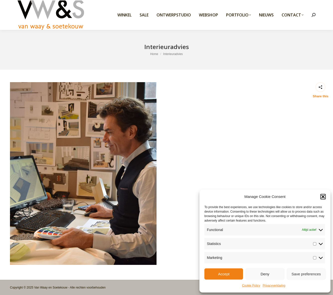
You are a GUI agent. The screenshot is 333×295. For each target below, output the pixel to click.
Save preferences (306, 274)
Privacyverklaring (274, 285)
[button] (323, 196)
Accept (224, 274)
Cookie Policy (251, 285)
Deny (264, 274)
